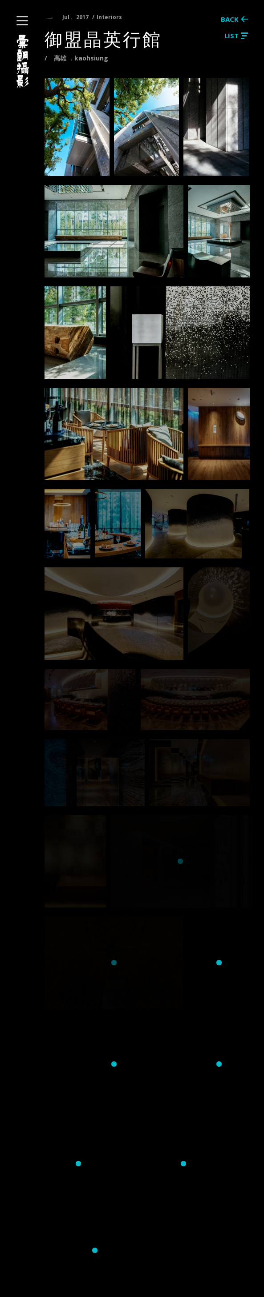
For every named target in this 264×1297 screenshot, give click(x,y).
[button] (22, 20)
